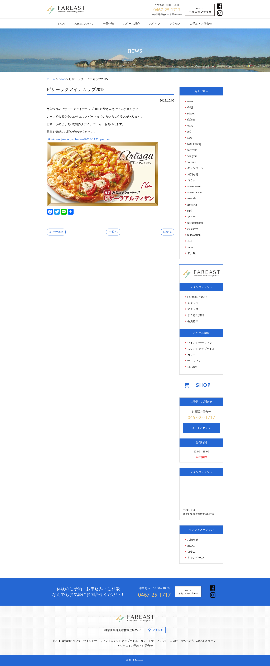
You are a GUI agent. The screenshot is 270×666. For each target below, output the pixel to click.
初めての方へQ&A (191, 640)
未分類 (191, 253)
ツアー (191, 216)
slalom (191, 119)
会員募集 (192, 321)
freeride (191, 198)
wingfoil (192, 156)
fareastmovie (194, 192)
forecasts (192, 149)
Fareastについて (83, 23)
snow (190, 247)
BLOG (191, 545)
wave (190, 125)
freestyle (192, 204)
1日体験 (192, 366)
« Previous (56, 232)
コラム (191, 180)
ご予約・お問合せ (201, 23)
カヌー (191, 354)
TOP (55, 640)
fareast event (194, 186)
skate (190, 241)
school (191, 113)
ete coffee (192, 228)
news (190, 101)
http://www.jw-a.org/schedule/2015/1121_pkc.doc (78, 139)
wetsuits (191, 162)
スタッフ (154, 23)
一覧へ (113, 232)
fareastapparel (195, 222)
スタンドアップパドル (201, 348)
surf (189, 210)
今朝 (190, 107)
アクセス (175, 23)
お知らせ (192, 174)
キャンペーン (195, 168)
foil (189, 131)
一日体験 (108, 23)
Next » (167, 232)
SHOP (61, 23)
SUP (189, 137)
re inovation (194, 234)
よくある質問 (195, 315)
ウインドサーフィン (199, 342)
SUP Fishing (194, 143)
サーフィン (194, 360)
